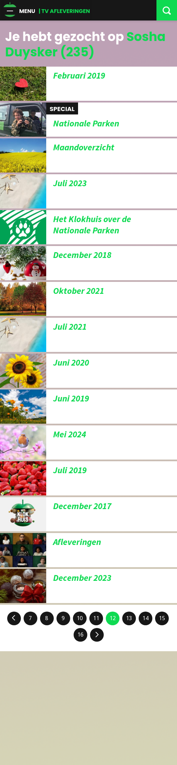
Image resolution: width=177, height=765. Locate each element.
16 (80, 634)
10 (80, 618)
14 (145, 618)
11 (96, 618)
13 (129, 618)
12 (113, 618)
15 (162, 618)
